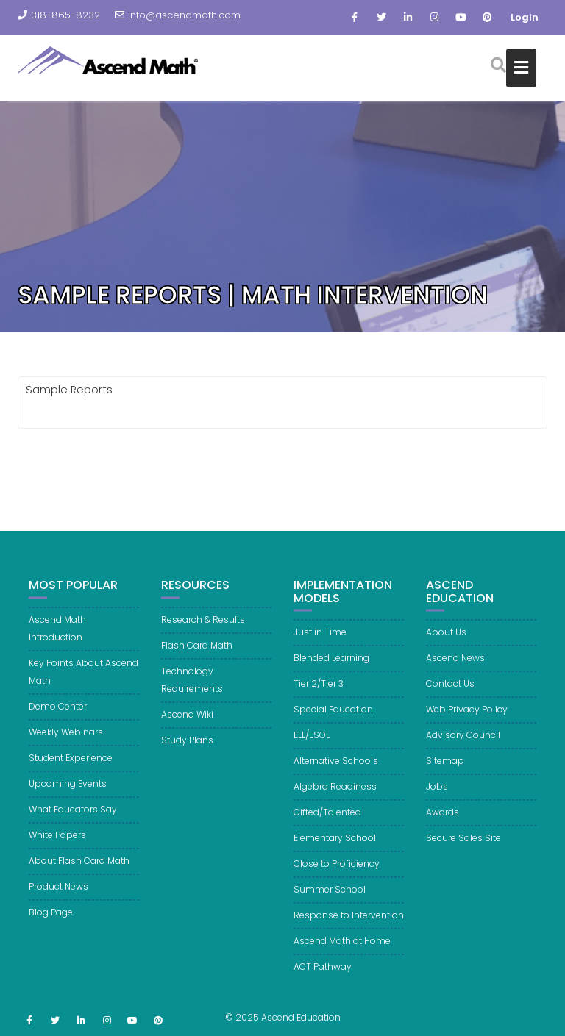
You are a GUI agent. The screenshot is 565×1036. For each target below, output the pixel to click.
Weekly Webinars (66, 738)
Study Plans (187, 746)
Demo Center (58, 713)
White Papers (57, 841)
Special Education (333, 716)
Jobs (437, 793)
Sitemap (445, 767)
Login (525, 17)
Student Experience (71, 764)
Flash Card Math (196, 652)
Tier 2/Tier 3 (319, 690)
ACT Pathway (323, 973)
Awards (442, 818)
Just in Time (320, 638)
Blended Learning (331, 664)
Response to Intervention (349, 921)
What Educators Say (73, 816)
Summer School (330, 896)
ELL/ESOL (312, 741)
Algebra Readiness (335, 793)
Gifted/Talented (327, 818)
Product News (58, 893)
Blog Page (51, 918)
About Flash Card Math (79, 867)
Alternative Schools (336, 767)
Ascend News (455, 664)
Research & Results (203, 626)
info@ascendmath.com (178, 15)
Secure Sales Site (463, 844)
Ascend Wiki (187, 721)
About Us (446, 638)
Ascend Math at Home (342, 947)
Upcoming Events (68, 790)
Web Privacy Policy (467, 716)
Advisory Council (463, 741)
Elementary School (335, 844)
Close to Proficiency (337, 870)
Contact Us (450, 690)
